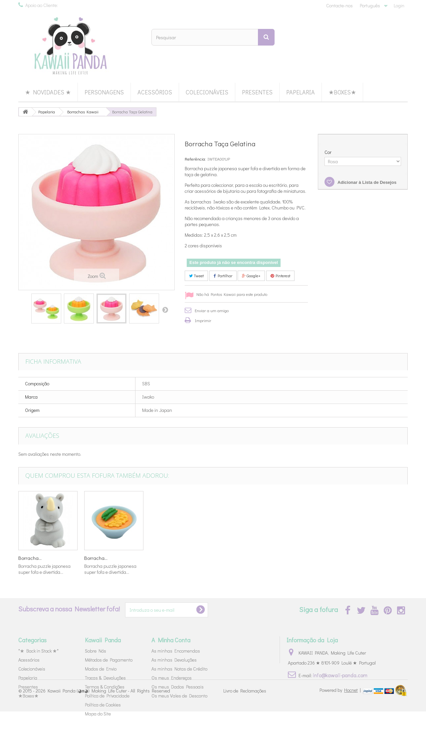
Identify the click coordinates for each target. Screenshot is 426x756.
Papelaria (300, 92)
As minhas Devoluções (174, 660)
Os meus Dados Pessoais (177, 687)
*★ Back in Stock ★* (38, 651)
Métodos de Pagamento (108, 660)
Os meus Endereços (171, 678)
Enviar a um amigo (212, 310)
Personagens (104, 92)
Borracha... (95, 558)
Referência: (195, 159)
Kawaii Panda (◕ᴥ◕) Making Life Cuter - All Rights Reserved (109, 735)
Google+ (251, 275)
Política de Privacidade (107, 696)
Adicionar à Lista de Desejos (366, 182)
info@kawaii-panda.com (340, 675)
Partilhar (223, 275)
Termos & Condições (104, 687)
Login (399, 5)
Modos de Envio (100, 669)
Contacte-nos (339, 5)
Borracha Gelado (36, 558)
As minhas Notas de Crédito (179, 669)
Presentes (257, 92)
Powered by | (341, 734)
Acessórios (154, 92)
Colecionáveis (207, 92)
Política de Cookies (103, 704)
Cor (328, 152)
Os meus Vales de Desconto (179, 696)
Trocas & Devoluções (105, 678)
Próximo (165, 309)
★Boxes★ (342, 92)
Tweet (196, 275)
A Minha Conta (170, 640)
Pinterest (280, 275)
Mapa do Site (98, 713)
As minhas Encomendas (175, 651)
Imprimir (203, 320)
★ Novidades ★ (48, 92)
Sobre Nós (95, 651)
